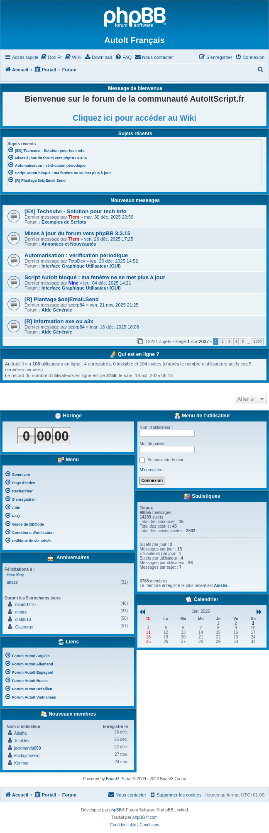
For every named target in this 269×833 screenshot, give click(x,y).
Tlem (73, 216)
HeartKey (15, 574)
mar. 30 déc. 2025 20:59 (109, 216)
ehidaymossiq (26, 755)
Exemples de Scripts (64, 221)
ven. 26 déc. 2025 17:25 (108, 238)
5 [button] (243, 341)
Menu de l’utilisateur (202, 416)
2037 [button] (257, 341)
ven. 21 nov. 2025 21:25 (114, 304)
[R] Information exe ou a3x (58, 321)
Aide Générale (57, 309)
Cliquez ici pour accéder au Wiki (134, 117)
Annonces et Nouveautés (69, 243)
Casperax (24, 627)
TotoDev (76, 260)
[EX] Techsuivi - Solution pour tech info (75, 211)
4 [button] (236, 341)
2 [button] (222, 341)
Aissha (20, 733)
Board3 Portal (118, 779)
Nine (73, 282)
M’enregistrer (151, 470)
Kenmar (21, 763)
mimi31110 (25, 604)
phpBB (115, 810)
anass (12, 582)
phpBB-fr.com (145, 817)
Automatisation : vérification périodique (76, 255)
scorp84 (76, 304)
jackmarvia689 (27, 748)
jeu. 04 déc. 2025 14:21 (107, 282)
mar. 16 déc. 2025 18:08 (114, 326)
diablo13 (23, 619)
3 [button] (229, 341)
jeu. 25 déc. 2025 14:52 (114, 260)
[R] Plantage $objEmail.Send (61, 299)
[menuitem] (51, 57)
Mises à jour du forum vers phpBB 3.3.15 (77, 233)
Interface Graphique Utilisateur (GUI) (81, 265)
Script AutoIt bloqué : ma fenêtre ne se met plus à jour (94, 277)
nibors (21, 612)
